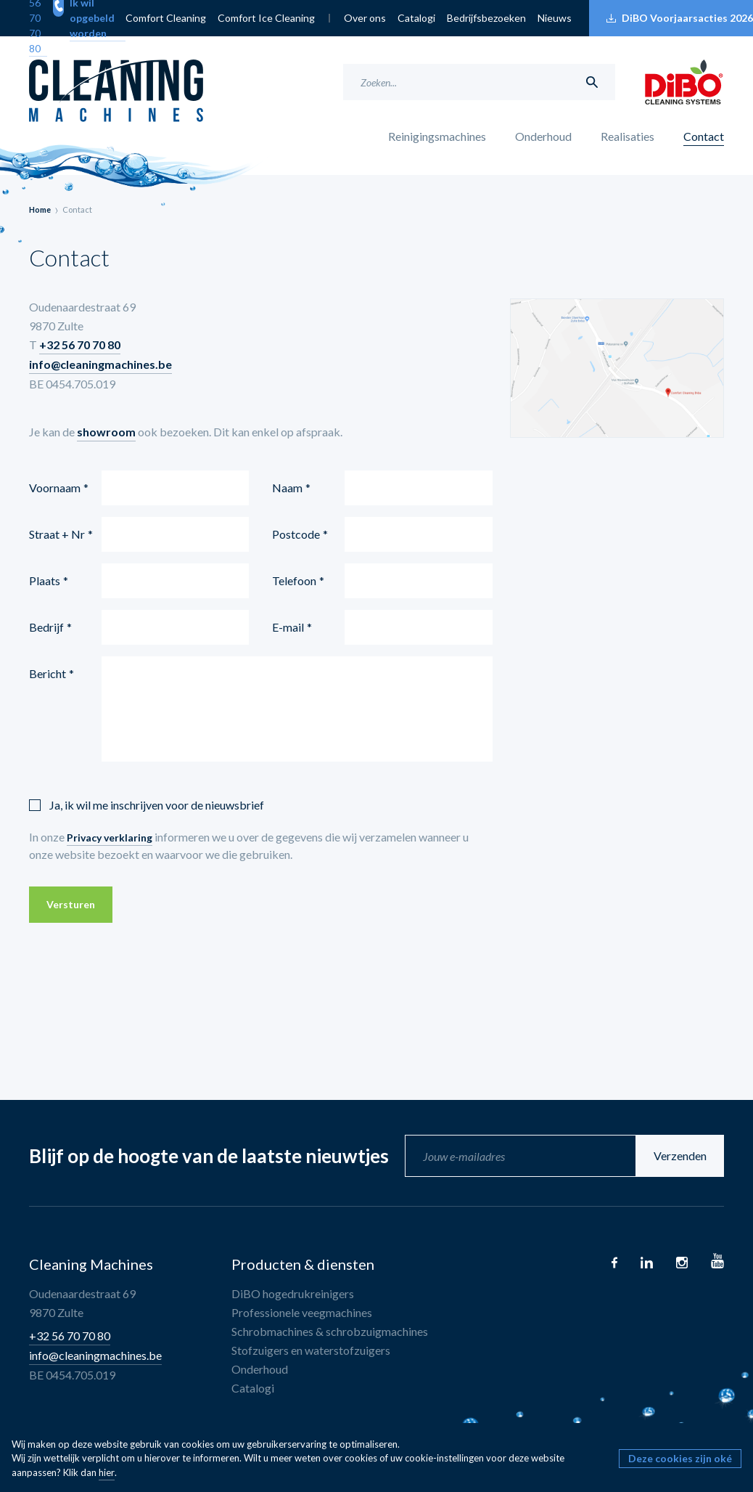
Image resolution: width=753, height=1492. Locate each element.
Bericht (47, 673)
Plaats (44, 580)
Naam (287, 487)
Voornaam (55, 487)
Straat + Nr (57, 534)
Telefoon (294, 580)
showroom (106, 432)
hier (107, 1472)
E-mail (288, 627)
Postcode (296, 534)
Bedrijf (46, 627)
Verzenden (680, 1155)
